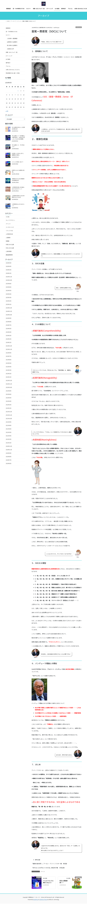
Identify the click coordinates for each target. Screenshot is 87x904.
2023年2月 (8, 373)
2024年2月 (8, 339)
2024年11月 (9, 311)
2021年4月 (8, 436)
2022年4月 (8, 401)
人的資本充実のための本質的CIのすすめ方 (18, 196)
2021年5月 (8, 432)
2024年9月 (8, 318)
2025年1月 (8, 304)
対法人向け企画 (10, 248)
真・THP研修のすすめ (11, 31)
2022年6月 (8, 394)
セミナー (8, 35)
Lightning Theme (43, 900)
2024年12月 (9, 308)
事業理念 (8, 28)
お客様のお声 (10, 49)
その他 (7, 217)
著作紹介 (8, 63)
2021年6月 (8, 429)
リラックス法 (9, 230)
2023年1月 (8, 377)
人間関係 (8, 237)
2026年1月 (8, 273)
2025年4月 (8, 294)
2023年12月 (9, 346)
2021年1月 (8, 443)
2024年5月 (8, 328)
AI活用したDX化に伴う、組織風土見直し (18, 154)
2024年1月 (8, 342)
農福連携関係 (9, 255)
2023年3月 (8, 370)
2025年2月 (8, 301)
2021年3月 (8, 439)
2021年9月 (8, 422)
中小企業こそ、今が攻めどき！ (18, 145)
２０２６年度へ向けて (17, 162)
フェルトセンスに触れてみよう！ (48, 882)
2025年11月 (9, 277)
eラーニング (9, 56)
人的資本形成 (9, 234)
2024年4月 (8, 332)
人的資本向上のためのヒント (18, 205)
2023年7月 (8, 356)
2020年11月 (9, 449)
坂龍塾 (7, 241)
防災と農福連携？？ (63, 882)
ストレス (79, 27)
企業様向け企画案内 (12, 42)
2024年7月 (8, 325)
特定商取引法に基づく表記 (13, 73)
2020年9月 (8, 453)
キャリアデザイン (10, 220)
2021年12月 (9, 411)
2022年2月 (8, 405)
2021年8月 (8, 425)
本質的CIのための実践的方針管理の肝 (18, 179)
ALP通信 (8, 59)
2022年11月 (9, 384)
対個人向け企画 (10, 244)
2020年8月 (8, 456)
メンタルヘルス (10, 227)
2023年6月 (8, 359)
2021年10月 (9, 418)
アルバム (8, 66)
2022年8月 (8, 391)
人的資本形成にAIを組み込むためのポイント (18, 188)
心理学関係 (9, 251)
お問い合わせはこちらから (13, 69)
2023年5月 (8, 363)
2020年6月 (8, 463)
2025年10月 (9, 280)
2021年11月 (9, 415)
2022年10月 (9, 387)
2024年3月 (8, 335)
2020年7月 (8, 460)
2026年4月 (8, 266)
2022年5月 (8, 398)
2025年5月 (8, 290)
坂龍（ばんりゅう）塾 (11, 52)
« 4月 (6, 111)
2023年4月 (8, 366)
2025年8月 (8, 283)
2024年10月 (9, 315)
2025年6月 (8, 287)
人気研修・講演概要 (12, 38)
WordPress (35, 900)
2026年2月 (8, 270)
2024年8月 (8, 321)
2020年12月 (9, 446)
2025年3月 (8, 297)
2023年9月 (8, 353)
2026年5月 (8, 263)
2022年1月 (8, 408)
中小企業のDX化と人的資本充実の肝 (18, 128)
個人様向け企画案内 (12, 45)
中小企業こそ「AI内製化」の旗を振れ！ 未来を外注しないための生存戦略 (18, 137)
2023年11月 (9, 349)
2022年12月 (9, 380)
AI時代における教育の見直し (18, 171)
